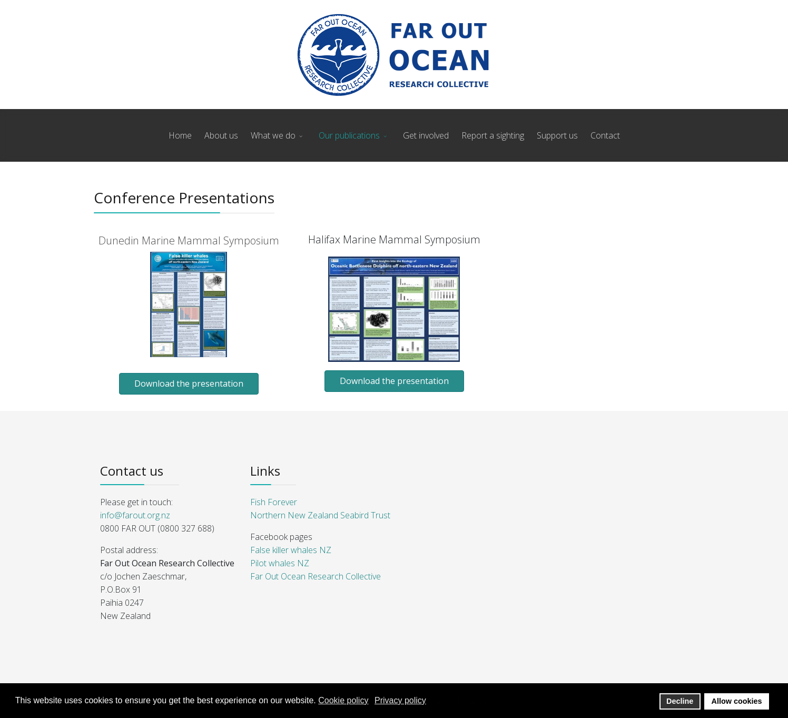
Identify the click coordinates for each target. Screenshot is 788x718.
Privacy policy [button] (400, 700)
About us (221, 135)
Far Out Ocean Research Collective (315, 576)
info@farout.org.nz (135, 515)
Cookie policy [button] (343, 700)
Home (180, 135)
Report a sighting (492, 135)
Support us (557, 135)
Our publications (349, 135)
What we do (273, 135)
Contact (605, 135)
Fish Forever (273, 502)
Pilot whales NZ (279, 563)
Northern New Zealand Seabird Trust (320, 515)
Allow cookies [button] (737, 701)
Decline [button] (679, 701)
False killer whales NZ (290, 550)
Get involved (426, 135)
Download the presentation (188, 383)
